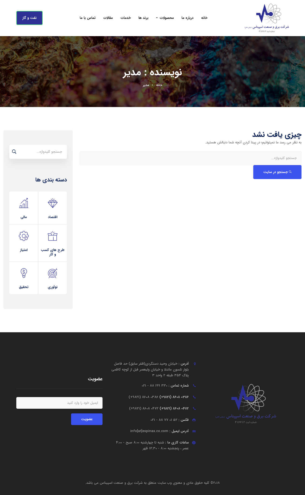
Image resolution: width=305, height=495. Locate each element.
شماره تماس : (165, 385)
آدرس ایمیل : (159, 431)
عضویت (87, 419)
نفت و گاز (29, 18)
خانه (159, 85)
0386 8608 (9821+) (159, 397)
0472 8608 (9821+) (159, 408)
